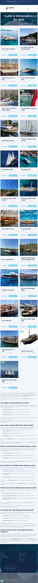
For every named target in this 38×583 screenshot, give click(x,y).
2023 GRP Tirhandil (8, 140)
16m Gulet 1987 (6, 320)
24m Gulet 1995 (26, 229)
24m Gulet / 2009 (7, 169)
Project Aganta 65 (27, 351)
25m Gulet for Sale (8, 229)
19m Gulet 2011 (25, 169)
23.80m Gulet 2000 (8, 290)
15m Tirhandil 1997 (7, 259)
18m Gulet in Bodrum (8, 49)
